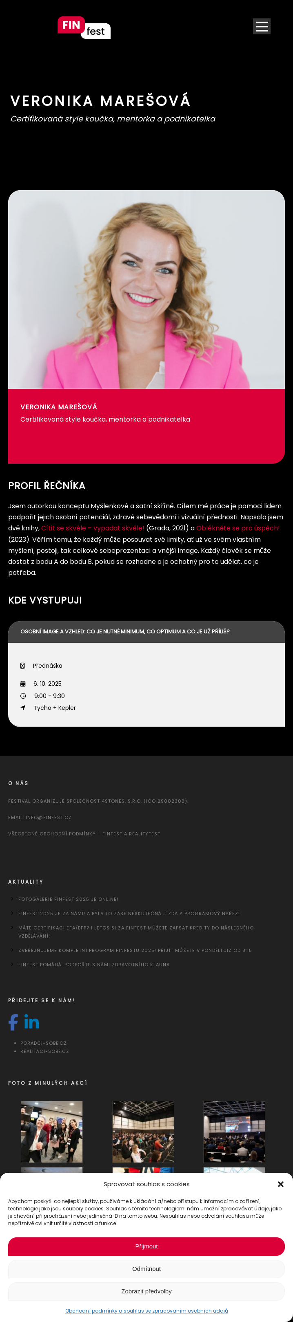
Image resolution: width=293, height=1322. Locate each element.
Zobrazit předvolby (146, 1291)
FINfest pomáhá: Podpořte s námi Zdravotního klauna (94, 964)
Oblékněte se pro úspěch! (238, 528)
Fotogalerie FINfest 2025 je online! (68, 899)
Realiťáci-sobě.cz (44, 1051)
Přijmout (146, 1246)
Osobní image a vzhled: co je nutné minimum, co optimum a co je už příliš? (125, 631)
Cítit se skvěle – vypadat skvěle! (92, 528)
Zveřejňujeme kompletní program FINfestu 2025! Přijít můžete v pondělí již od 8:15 (135, 950)
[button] (281, 1184)
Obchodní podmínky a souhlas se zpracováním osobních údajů (146, 1310)
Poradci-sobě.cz (43, 1043)
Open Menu (262, 26)
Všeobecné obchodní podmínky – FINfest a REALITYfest (84, 833)
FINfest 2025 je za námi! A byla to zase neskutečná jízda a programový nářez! (129, 913)
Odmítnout (146, 1268)
